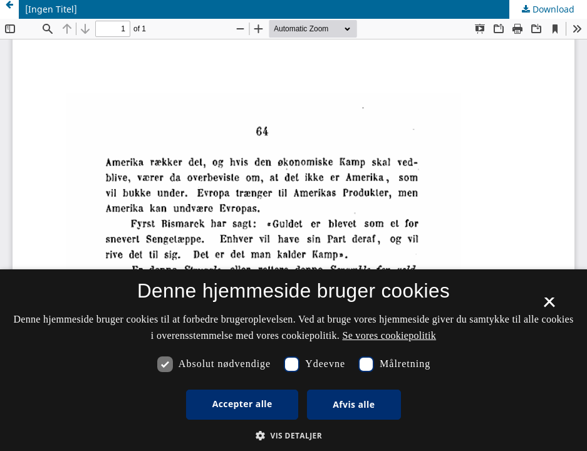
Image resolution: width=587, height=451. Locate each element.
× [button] (549, 306)
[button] (293, 435)
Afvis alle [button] (354, 404)
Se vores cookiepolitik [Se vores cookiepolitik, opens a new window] (389, 335)
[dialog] (293, 360)
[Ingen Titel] (51, 9)
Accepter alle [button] (242, 404)
